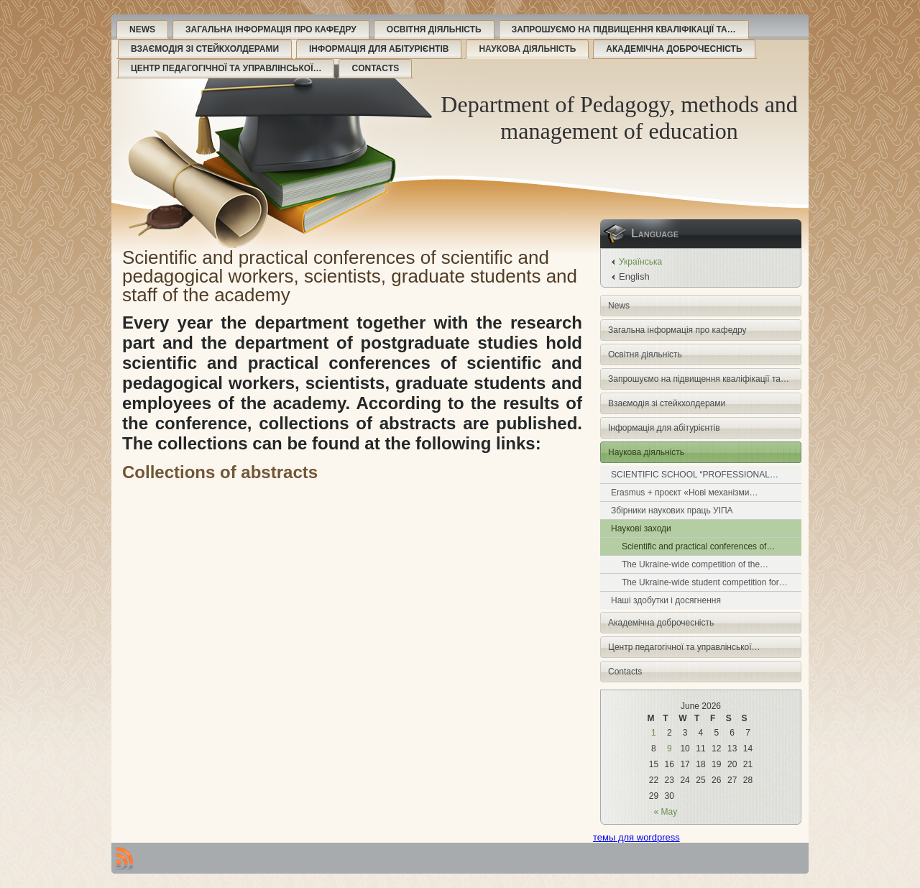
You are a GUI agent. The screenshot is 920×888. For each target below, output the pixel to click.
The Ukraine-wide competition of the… (695, 564)
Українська (640, 262)
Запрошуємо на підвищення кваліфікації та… (624, 29)
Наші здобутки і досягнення (666, 600)
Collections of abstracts (220, 472)
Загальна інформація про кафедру (270, 29)
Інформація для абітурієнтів (378, 49)
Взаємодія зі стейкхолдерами (205, 49)
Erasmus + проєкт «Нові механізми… (684, 493)
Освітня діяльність (434, 29)
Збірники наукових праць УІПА (672, 510)
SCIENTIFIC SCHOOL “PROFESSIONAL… (694, 475)
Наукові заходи (641, 528)
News (142, 29)
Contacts (375, 68)
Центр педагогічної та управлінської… (226, 68)
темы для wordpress (636, 837)
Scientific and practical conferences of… (698, 546)
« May (666, 812)
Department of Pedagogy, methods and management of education (619, 117)
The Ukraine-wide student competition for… (705, 582)
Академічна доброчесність (674, 49)
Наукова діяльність (527, 49)
